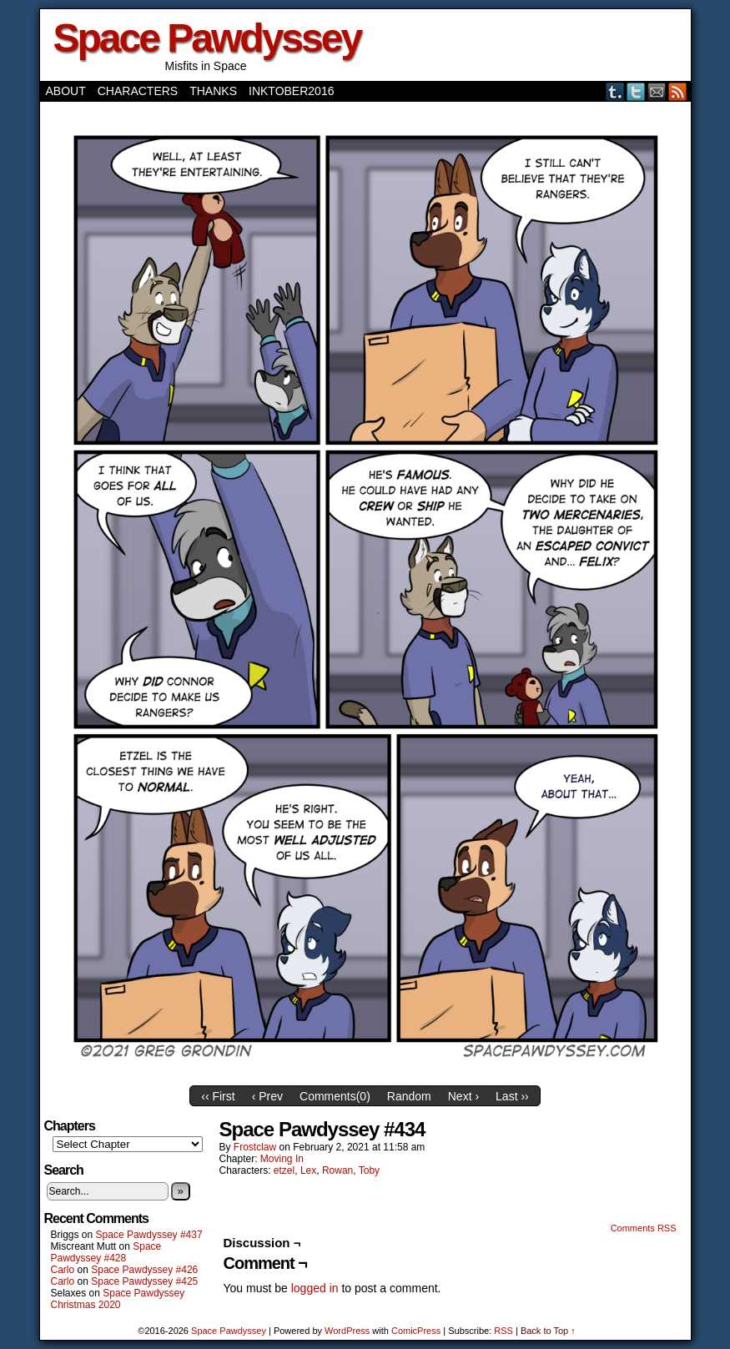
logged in (315, 1288)
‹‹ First (217, 1096)
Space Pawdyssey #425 (144, 1281)
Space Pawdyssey (207, 38)
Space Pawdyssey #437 (149, 1235)
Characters (138, 91)
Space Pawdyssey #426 (144, 1270)
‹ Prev (267, 1096)
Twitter (636, 91)
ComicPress (416, 1331)
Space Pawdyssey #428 (106, 1252)
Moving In (282, 1159)
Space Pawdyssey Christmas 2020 (118, 1299)
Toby (369, 1170)
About (66, 91)
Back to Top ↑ (548, 1331)
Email (657, 91)
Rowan (337, 1170)
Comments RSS (644, 1228)
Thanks (213, 91)
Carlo (63, 1270)
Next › (463, 1096)
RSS (677, 91)
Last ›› (512, 1096)
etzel (284, 1170)
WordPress (347, 1331)
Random (409, 1096)
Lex (308, 1170)
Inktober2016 (291, 91)
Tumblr (615, 91)
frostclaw (255, 1147)
